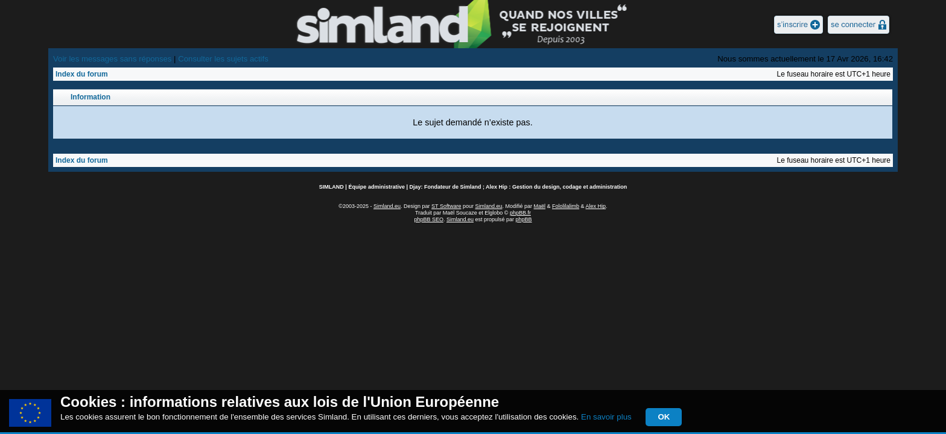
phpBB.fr (520, 213)
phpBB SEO (428, 219)
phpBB (524, 219)
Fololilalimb (565, 206)
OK (664, 416)
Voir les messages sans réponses (112, 58)
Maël (540, 206)
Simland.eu (387, 206)
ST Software (446, 206)
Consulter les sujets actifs (223, 58)
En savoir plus (606, 416)
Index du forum (82, 74)
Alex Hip (596, 206)
